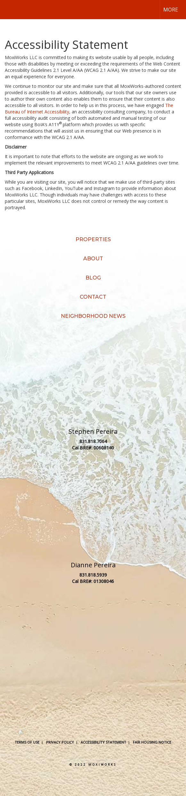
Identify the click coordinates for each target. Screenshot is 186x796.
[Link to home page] (10, 9)
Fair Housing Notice (152, 742)
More (170, 9)
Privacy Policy (60, 742)
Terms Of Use (27, 742)
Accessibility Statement (103, 742)
